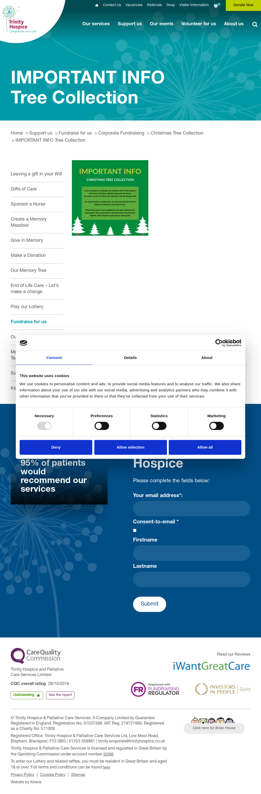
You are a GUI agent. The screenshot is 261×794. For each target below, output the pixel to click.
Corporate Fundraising (121, 133)
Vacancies (134, 5)
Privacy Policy (23, 774)
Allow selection (130, 447)
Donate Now (243, 5)
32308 (109, 754)
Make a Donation (28, 256)
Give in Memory (27, 240)
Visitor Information (194, 5)
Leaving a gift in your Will (36, 174)
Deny (56, 447)
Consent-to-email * (156, 522)
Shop (170, 5)
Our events (162, 24)
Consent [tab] (54, 357)
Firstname (145, 540)
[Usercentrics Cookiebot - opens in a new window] (219, 343)
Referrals (154, 5)
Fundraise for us (75, 133)
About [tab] (207, 357)
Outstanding (23, 695)
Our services (96, 24)
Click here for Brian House (216, 729)
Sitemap (83, 774)
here (107, 767)
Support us (130, 24)
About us (234, 24)
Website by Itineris (27, 781)
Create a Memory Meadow (29, 222)
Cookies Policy (56, 774)
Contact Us (112, 5)
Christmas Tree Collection (177, 133)
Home (17, 133)
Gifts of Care (24, 189)
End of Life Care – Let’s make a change (35, 289)
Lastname (145, 566)
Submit (150, 604)
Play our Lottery (27, 307)
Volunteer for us (198, 24)
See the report (60, 695)
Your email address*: (158, 496)
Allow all (205, 447)
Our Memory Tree (28, 271)
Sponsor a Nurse (28, 204)
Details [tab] (130, 357)
